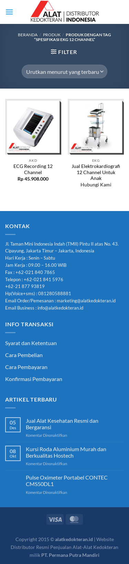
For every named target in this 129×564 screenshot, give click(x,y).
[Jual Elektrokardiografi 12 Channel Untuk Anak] (96, 127)
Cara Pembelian (24, 355)
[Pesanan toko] (64, 71)
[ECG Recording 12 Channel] (33, 127)
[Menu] (9, 11)
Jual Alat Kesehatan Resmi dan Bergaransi (62, 423)
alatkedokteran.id (74, 539)
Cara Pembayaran (26, 367)
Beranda (27, 34)
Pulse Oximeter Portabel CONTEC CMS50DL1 (67, 480)
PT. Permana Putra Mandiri (70, 555)
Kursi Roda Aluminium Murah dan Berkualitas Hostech (66, 452)
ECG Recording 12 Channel (33, 169)
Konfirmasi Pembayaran (33, 379)
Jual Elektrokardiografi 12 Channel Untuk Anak (96, 172)
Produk (52, 34)
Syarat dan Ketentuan (31, 343)
